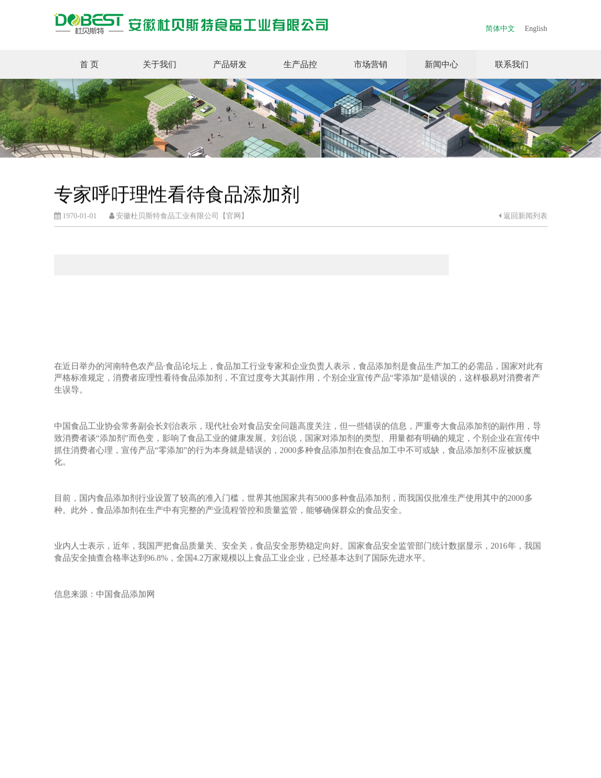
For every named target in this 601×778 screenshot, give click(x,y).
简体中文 (500, 29)
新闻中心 (441, 64)
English (536, 29)
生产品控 (300, 64)
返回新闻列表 (523, 216)
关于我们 (159, 64)
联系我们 (512, 64)
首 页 (89, 64)
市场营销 (370, 64)
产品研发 (230, 64)
